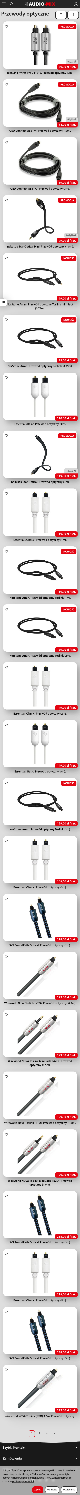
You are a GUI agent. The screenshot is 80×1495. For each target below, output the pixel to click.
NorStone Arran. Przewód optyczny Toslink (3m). (40, 829)
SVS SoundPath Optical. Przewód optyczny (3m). (40, 1358)
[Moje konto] (76, 4)
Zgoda (37, 1490)
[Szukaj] (12, 4)
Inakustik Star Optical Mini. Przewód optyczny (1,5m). (40, 246)
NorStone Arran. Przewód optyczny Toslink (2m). (40, 655)
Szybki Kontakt (40, 1448)
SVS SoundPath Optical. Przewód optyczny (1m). (40, 945)
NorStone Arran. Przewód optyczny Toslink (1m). (40, 598)
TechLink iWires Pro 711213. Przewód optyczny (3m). (40, 73)
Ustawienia (69, 1490)
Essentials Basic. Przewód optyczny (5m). (40, 771)
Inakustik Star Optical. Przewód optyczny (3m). (40, 482)
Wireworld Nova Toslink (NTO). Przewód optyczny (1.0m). (40, 1123)
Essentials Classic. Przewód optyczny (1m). (40, 540)
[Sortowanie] (73, 15)
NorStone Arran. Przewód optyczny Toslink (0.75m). (40, 366)
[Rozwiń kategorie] (4, 4)
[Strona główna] (40, 4)
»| (54, 1433)
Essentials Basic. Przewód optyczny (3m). (40, 424)
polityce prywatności (23, 1481)
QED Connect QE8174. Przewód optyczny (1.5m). (40, 131)
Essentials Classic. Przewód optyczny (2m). (40, 713)
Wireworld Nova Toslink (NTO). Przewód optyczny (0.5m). (40, 1003)
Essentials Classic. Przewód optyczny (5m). (40, 1300)
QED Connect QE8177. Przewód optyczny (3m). (40, 188)
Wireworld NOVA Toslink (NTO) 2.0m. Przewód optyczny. (40, 1416)
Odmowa (52, 1490)
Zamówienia (40, 1458)
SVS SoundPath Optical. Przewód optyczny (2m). (40, 1242)
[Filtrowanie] (61, 15)
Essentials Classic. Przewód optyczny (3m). (40, 887)
